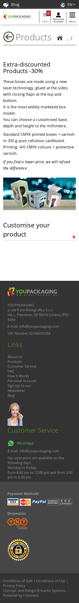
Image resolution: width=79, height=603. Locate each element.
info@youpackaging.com (39, 326)
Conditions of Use (50, 581)
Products (34, 37)
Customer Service (22, 366)
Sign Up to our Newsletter (19, 388)
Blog (11, 4)
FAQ (11, 371)
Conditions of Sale (18, 581)
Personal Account (58, 20)
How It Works (18, 376)
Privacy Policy (14, 585)
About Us (15, 356)
